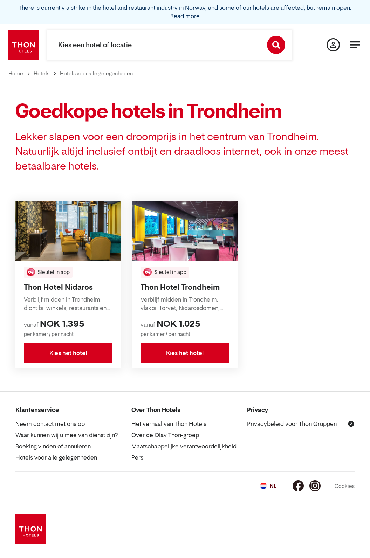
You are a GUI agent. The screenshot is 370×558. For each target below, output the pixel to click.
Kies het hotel (68, 353)
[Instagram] (315, 485)
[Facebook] (298, 485)
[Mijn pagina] (333, 44)
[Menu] (355, 44)
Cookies (345, 486)
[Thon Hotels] (23, 45)
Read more (185, 16)
